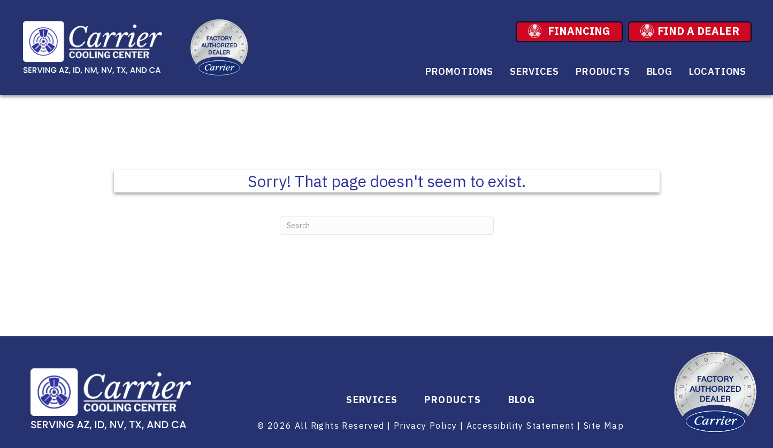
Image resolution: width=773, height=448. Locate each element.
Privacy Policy (425, 425)
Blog (659, 71)
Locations (717, 71)
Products (603, 71)
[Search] (387, 226)
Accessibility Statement (520, 425)
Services (534, 71)
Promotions (459, 71)
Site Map (604, 425)
